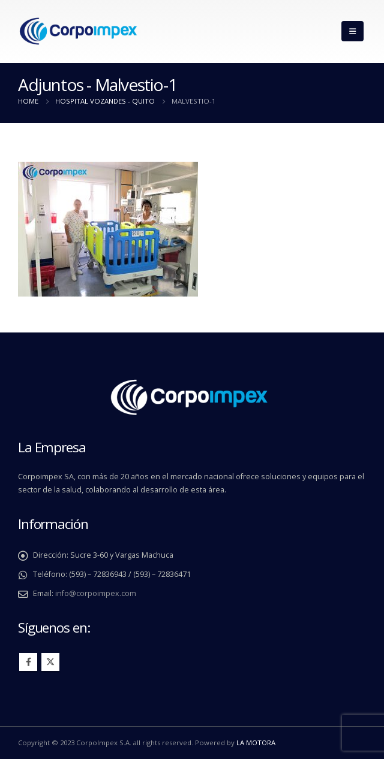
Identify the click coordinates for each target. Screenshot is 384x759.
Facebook (28, 662)
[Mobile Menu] (352, 31)
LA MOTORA (255, 742)
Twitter (50, 662)
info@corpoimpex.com (95, 593)
